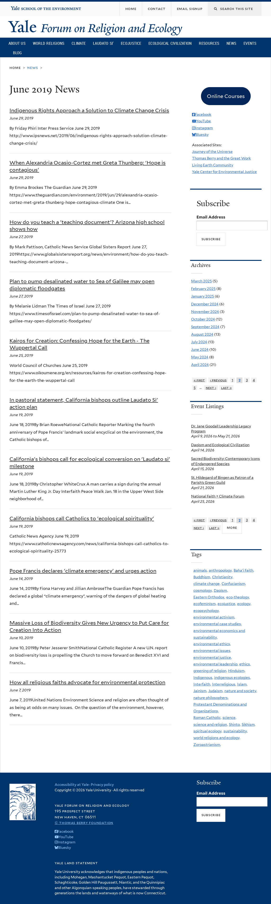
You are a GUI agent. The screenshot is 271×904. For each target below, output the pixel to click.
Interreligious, (224, 684)
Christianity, (222, 577)
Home (15, 67)
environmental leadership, (215, 664)
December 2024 (205, 304)
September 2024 (205, 327)
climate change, (206, 583)
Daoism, (221, 590)
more (232, 527)
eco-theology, (238, 597)
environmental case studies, (217, 624)
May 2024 (199, 357)
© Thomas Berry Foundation (84, 822)
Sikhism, (248, 724)
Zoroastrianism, (207, 744)
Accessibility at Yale (72, 785)
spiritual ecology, (207, 731)
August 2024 (202, 334)
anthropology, (220, 570)
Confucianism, (234, 583)
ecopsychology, (206, 610)
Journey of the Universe (212, 151)
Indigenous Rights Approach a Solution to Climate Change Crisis (89, 110)
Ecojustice (131, 43)
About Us (17, 43)
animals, (200, 570)
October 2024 (203, 319)
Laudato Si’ (103, 43)
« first (199, 380)
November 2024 (205, 311)
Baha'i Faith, (244, 570)
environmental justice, (212, 657)
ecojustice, (227, 603)
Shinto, (234, 724)
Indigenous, (203, 677)
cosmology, (203, 590)
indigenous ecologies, (232, 677)
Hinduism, (236, 670)
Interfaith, (202, 684)
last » (226, 388)
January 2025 (202, 296)
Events (250, 43)
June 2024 (200, 349)
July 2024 (199, 342)
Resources (209, 43)
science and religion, (210, 724)
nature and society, (240, 691)
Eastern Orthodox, (209, 597)
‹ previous (218, 380)
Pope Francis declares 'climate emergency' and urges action (82, 571)
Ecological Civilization (170, 43)
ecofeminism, (204, 603)
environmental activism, (214, 617)
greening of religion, (210, 670)
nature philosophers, (210, 697)
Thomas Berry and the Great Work (221, 158)
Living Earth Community (212, 165)
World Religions (49, 43)
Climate (79, 43)
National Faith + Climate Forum (217, 496)
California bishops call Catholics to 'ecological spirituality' (81, 518)
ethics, (245, 664)
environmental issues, (212, 650)
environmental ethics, (212, 644)
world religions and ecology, (216, 737)
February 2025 (203, 288)
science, (229, 717)
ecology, (244, 603)
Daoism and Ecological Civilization (220, 445)
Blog (17, 52)
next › (211, 388)
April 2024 (200, 364)
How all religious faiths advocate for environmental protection (87, 682)
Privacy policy (102, 785)
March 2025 (201, 281)
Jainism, (200, 691)
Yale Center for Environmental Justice (224, 171)
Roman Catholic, (207, 717)
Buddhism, (202, 577)
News (231, 43)
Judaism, (215, 691)
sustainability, (235, 731)
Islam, (242, 684)
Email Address (211, 217)
